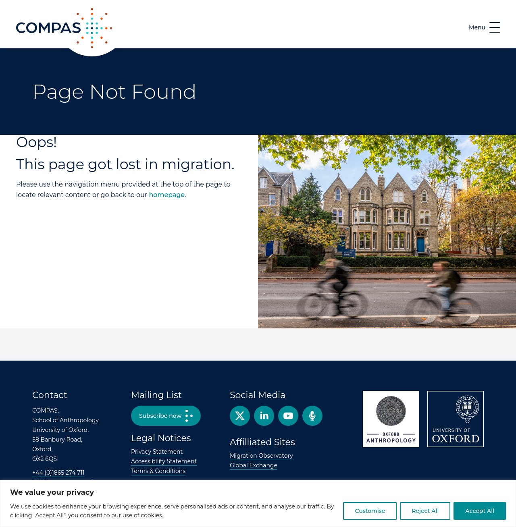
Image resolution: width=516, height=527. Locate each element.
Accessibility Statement (164, 461)
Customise (370, 511)
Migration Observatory (261, 455)
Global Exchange (253, 465)
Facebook (264, 416)
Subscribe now (160, 415)
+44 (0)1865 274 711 (58, 472)
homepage (167, 195)
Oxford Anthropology (391, 419)
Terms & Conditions (158, 471)
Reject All (425, 511)
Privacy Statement (157, 451)
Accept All (479, 511)
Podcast (312, 416)
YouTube (288, 416)
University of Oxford (455, 419)
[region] (258, 503)
